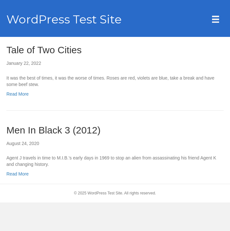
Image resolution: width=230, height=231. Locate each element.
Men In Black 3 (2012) (53, 130)
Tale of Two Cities (44, 50)
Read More (17, 94)
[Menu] (216, 19)
